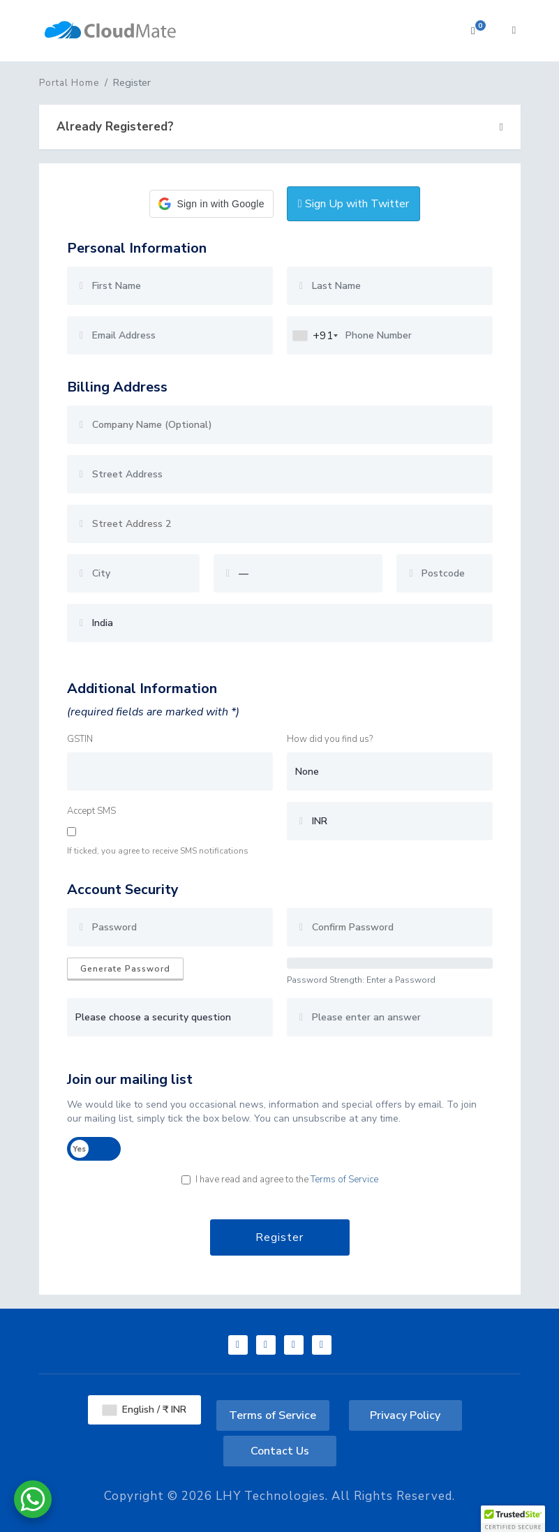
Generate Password (125, 968)
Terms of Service (344, 1179)
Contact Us (280, 1451)
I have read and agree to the (279, 1179)
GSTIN (80, 739)
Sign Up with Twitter (353, 203)
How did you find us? (330, 739)
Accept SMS (91, 811)
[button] (211, 204)
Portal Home (69, 83)
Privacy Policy (405, 1415)
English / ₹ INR (144, 1409)
